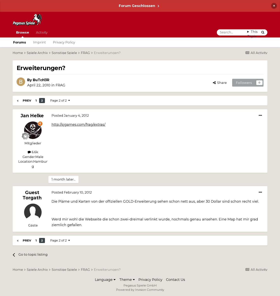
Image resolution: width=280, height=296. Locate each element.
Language (105, 280)
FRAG (60, 85)
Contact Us (175, 280)
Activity (42, 32)
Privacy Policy (64, 42)
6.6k (33, 152)
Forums (19, 42)
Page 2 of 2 (60, 100)
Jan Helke (32, 115)
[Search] (232, 32)
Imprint (39, 42)
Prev (27, 100)
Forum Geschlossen (137, 6)
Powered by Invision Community (140, 290)
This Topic (252, 34)
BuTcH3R (41, 80)
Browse (22, 33)
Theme (127, 280)
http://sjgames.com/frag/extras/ (78, 124)
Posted (70, 115)
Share (220, 83)
